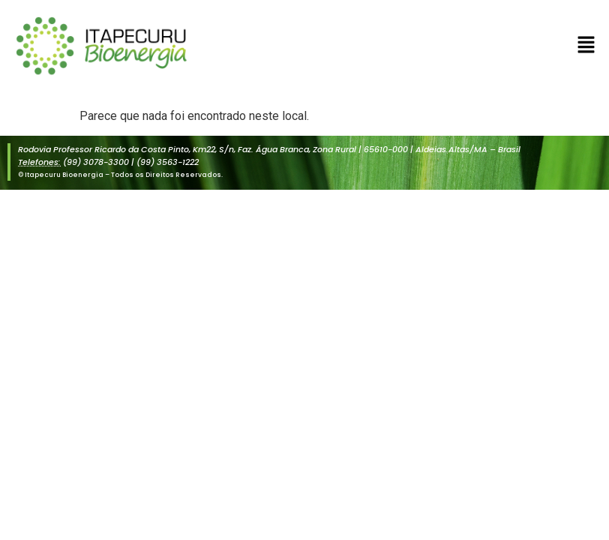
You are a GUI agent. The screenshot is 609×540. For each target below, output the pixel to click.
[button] (587, 45)
